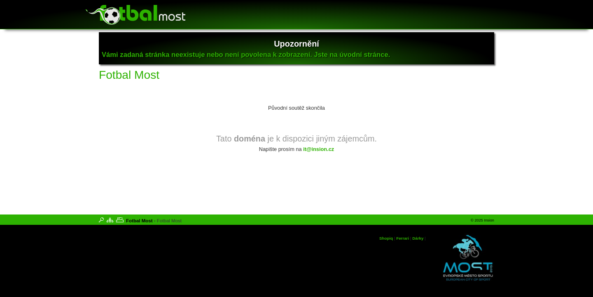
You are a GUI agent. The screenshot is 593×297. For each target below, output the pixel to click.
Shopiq (386, 238)
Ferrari (402, 238)
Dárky (417, 238)
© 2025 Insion (482, 220)
